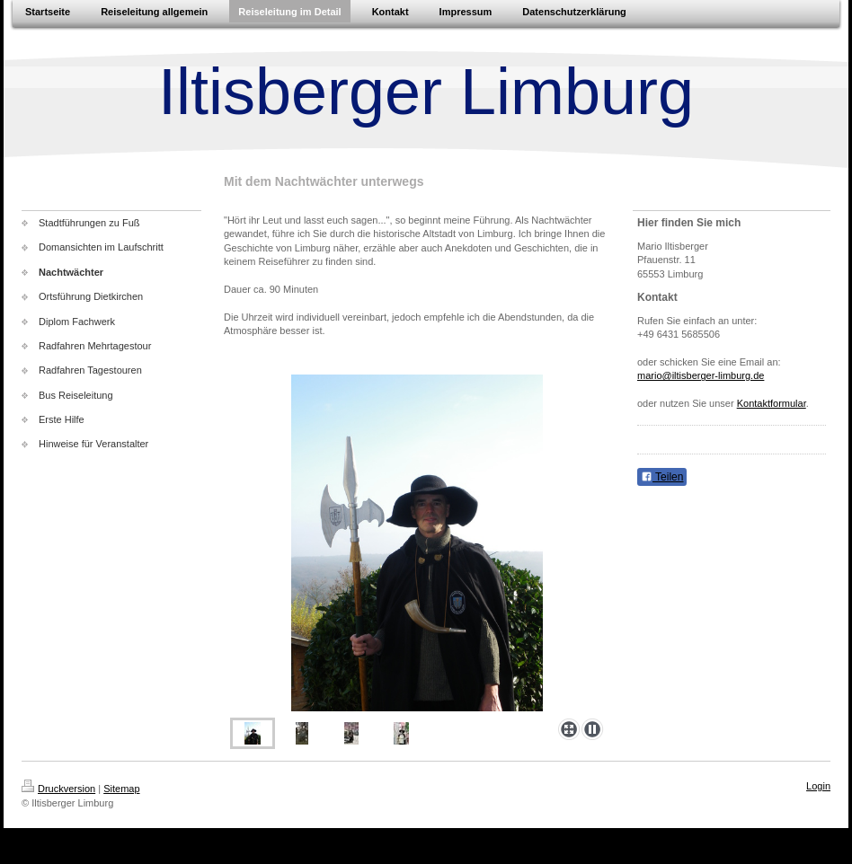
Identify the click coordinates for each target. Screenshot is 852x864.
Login (818, 785)
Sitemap (121, 788)
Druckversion (58, 788)
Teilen (662, 477)
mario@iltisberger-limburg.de (700, 375)
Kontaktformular (771, 403)
